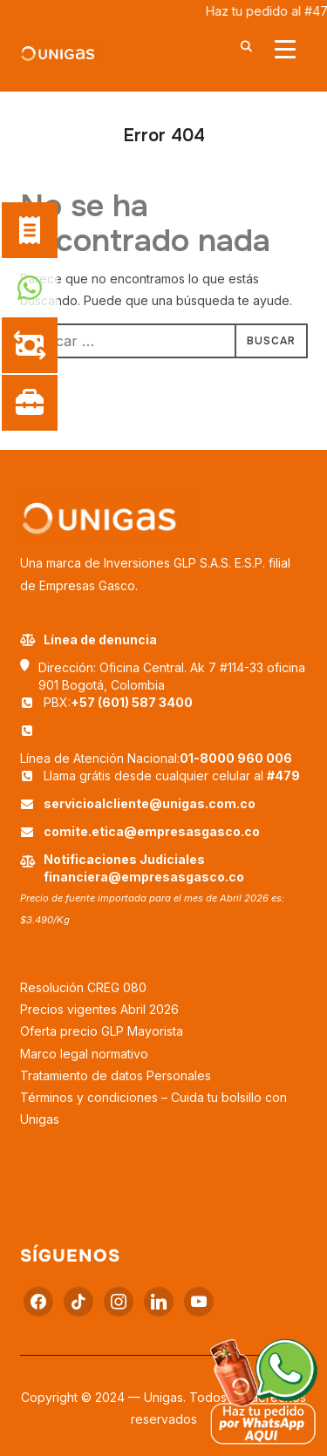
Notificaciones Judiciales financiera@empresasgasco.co (144, 868)
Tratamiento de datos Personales (115, 1075)
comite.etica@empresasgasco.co (152, 831)
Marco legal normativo (84, 1053)
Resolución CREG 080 (83, 987)
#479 (283, 775)
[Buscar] (246, 45)
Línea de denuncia (89, 639)
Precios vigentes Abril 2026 (99, 1009)
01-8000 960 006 (236, 758)
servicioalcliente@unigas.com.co (149, 803)
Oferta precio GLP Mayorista (101, 1031)
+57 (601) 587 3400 (132, 702)
